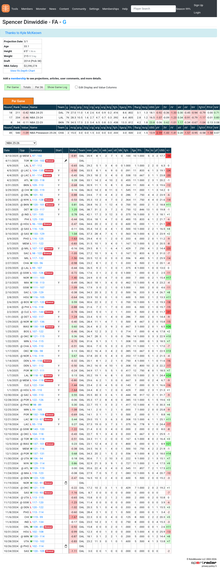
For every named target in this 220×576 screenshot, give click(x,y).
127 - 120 (37, 302)
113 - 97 (36, 419)
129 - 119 (37, 468)
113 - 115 (37, 497)
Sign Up (198, 5)
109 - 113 (37, 185)
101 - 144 (37, 311)
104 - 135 (37, 170)
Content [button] (64, 8)
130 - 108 (37, 326)
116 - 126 (37, 228)
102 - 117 (37, 316)
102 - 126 (37, 272)
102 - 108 (37, 531)
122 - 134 (37, 385)
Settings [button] (94, 8)
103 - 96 (36, 263)
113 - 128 (37, 199)
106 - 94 (36, 458)
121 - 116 (37, 448)
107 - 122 (37, 331)
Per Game (13, 87)
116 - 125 (37, 238)
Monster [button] (41, 8)
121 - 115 (37, 336)
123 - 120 (37, 478)
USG (151, 107)
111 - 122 (37, 243)
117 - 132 (37, 258)
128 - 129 (37, 292)
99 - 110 (36, 390)
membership (18, 78)
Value (25, 107)
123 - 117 (37, 209)
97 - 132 (36, 155)
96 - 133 (36, 224)
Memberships (110, 8)
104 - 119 (37, 380)
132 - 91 (36, 482)
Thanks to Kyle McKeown (23, 33)
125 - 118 (37, 438)
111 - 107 (37, 287)
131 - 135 (37, 214)
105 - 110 (37, 346)
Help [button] (125, 8)
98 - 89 (35, 404)
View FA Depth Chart (22, 70)
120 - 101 (37, 204)
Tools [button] (14, 8)
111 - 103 (37, 277)
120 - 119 (37, 190)
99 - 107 (36, 267)
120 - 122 (37, 507)
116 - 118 (37, 307)
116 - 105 (37, 297)
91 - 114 (36, 175)
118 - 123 (37, 473)
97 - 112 (36, 165)
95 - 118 (36, 424)
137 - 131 (37, 453)
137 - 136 (37, 321)
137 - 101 (37, 443)
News (52, 8)
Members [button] (27, 8)
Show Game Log (57, 87)
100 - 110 (37, 394)
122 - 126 (37, 399)
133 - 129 (37, 233)
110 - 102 (37, 541)
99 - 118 (36, 360)
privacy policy (208, 566)
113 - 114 (37, 512)
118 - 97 (36, 375)
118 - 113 (37, 282)
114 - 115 (37, 341)
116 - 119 (37, 355)
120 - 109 (37, 551)
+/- (168, 150)
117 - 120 (37, 502)
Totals (27, 87)
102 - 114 (37, 546)
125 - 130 (37, 219)
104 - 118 (37, 434)
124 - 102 (37, 160)
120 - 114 (37, 536)
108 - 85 (36, 526)
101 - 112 (37, 365)
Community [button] (79, 8)
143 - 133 (37, 429)
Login (197, 12)
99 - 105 (36, 409)
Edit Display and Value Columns (98, 87)
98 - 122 (36, 253)
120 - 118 (37, 180)
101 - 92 (36, 194)
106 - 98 (36, 351)
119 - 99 (36, 517)
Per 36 (39, 87)
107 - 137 (37, 248)
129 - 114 (37, 463)
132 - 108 (37, 414)
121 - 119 (37, 487)
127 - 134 (37, 521)
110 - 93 (36, 492)
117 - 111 (37, 370)
